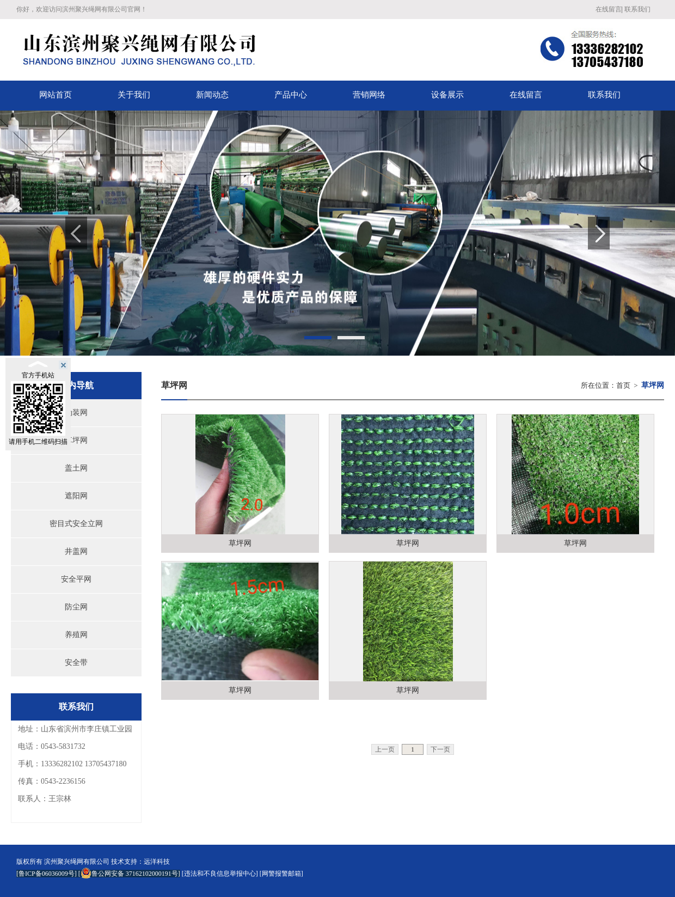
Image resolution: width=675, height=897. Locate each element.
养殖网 (76, 635)
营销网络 (369, 94)
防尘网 (76, 607)
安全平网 (76, 579)
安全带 (76, 662)
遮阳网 (76, 496)
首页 (623, 385)
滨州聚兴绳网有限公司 (76, 861)
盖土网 (76, 468)
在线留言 (609, 9)
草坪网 (76, 440)
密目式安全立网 (76, 524)
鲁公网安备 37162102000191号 (129, 873)
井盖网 (76, 551)
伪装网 (76, 412)
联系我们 (637, 9)
